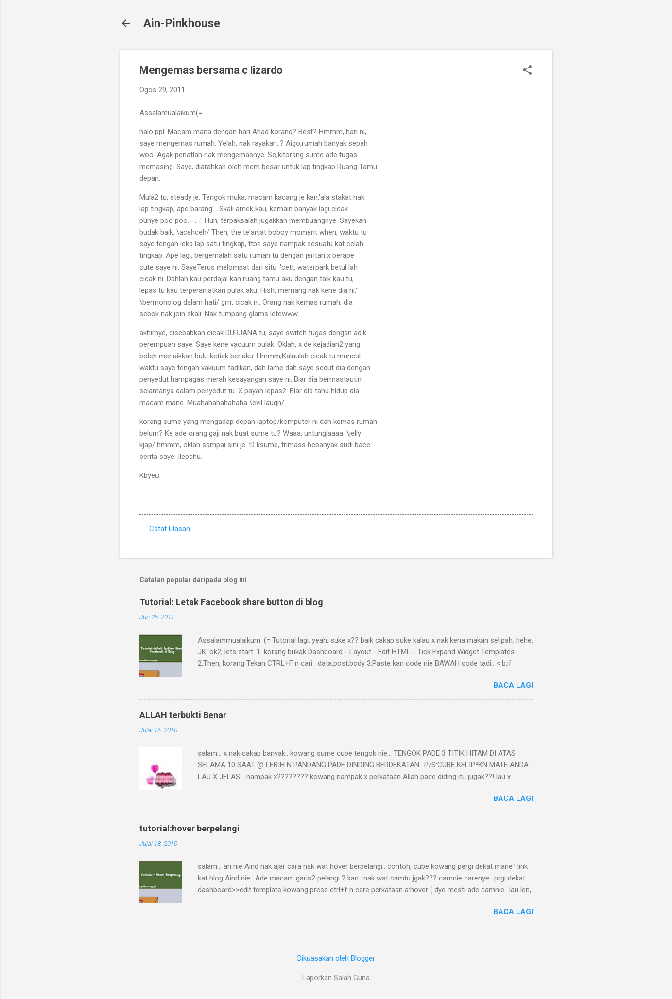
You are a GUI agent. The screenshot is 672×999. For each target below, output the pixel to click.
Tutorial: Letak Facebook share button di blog (231, 602)
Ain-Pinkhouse (181, 23)
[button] (527, 71)
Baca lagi (513, 685)
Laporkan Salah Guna (336, 977)
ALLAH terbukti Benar (182, 715)
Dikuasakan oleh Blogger (336, 958)
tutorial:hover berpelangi (189, 828)
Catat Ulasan (169, 529)
